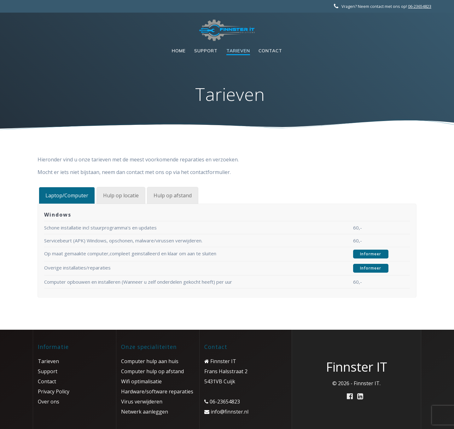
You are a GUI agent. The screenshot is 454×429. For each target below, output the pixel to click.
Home (179, 51)
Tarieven (238, 51)
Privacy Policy (53, 391)
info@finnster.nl (228, 411)
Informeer (370, 254)
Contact (270, 51)
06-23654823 (419, 6)
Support (206, 51)
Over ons (48, 401)
